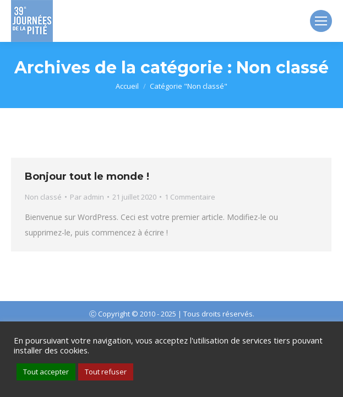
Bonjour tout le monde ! (87, 176)
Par (87, 197)
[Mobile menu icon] (321, 21)
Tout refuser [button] (106, 372)
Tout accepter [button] (46, 372)
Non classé (43, 197)
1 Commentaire (190, 197)
